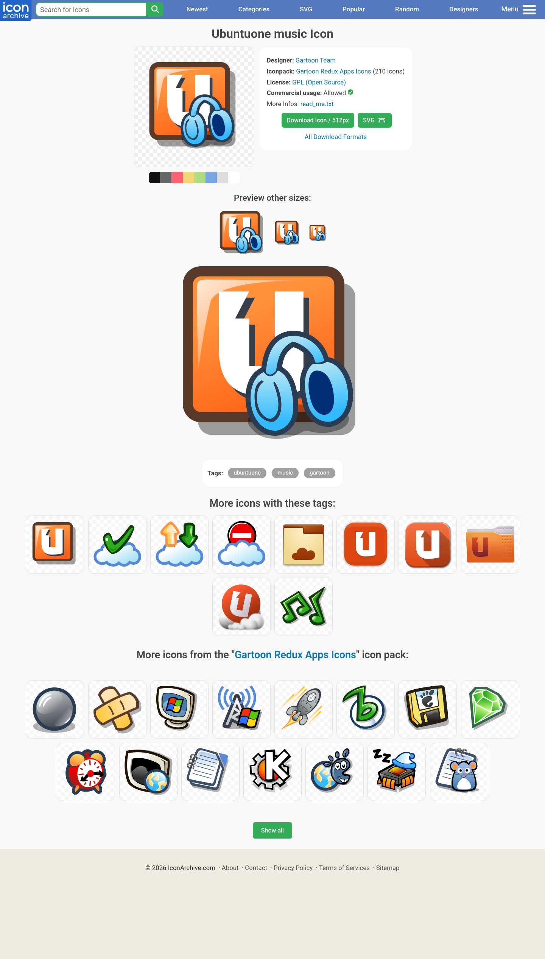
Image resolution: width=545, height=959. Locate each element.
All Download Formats (336, 137)
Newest (197, 9)
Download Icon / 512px (318, 120)
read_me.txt (317, 104)
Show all (272, 830)
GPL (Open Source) (319, 82)
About (230, 868)
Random (407, 9)
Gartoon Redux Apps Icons (333, 71)
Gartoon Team (316, 60)
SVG (306, 9)
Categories (254, 9)
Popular (354, 9)
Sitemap (388, 868)
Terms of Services (344, 868)
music (285, 472)
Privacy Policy (293, 868)
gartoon (319, 472)
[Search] (155, 9)
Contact (256, 868)
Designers (463, 9)
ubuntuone (247, 472)
